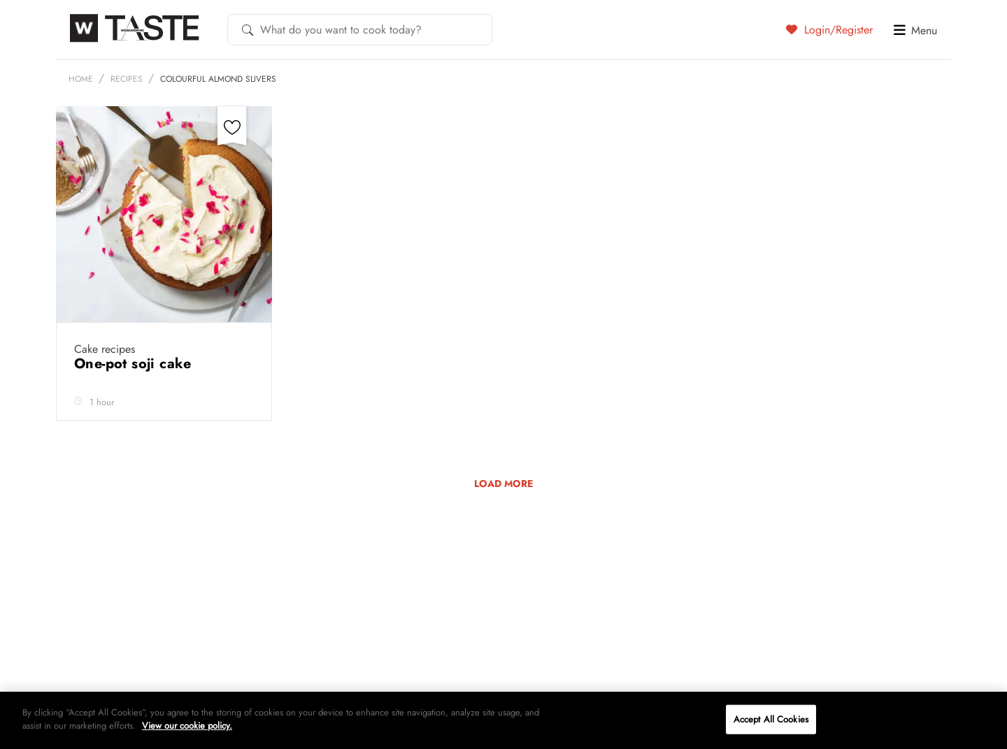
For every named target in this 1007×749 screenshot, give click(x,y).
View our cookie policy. (187, 725)
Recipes (126, 79)
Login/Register (829, 29)
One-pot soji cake (135, 364)
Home (81, 79)
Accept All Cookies (771, 719)
